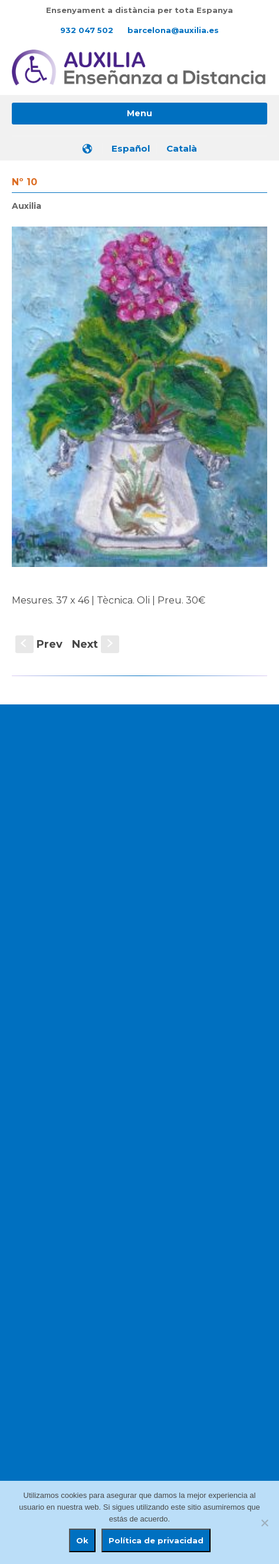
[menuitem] (131, 148)
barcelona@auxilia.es (173, 30)
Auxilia (26, 206)
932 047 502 (86, 30)
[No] (264, 1523)
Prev (39, 644)
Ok (82, 1540)
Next (95, 644)
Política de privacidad (156, 1540)
